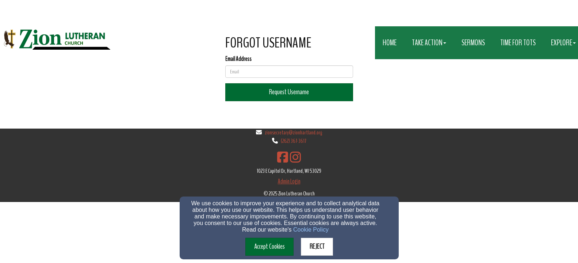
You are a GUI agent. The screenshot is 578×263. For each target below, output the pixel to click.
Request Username (289, 92)
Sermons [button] (473, 42)
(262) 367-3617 (293, 141)
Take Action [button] (429, 42)
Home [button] (390, 42)
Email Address (238, 59)
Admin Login (289, 181)
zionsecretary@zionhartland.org (293, 133)
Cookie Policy (311, 229)
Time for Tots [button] (518, 42)
